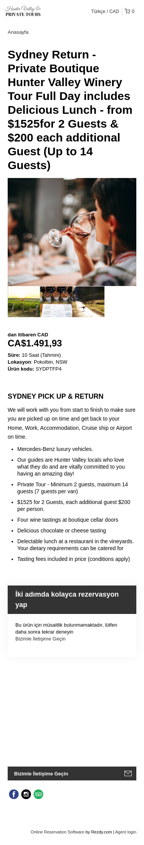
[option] (24, 301)
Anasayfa (18, 32)
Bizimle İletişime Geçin (40, 639)
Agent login (125, 832)
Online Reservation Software (57, 832)
